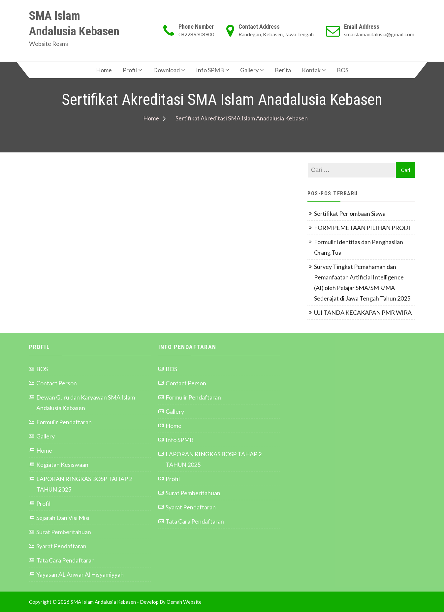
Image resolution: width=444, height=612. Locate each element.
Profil (130, 70)
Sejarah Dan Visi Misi (62, 517)
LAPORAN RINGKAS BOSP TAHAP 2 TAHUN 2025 (84, 484)
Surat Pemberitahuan (63, 531)
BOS (342, 70)
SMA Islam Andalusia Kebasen (74, 23)
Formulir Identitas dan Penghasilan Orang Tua (358, 247)
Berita (283, 70)
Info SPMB (210, 70)
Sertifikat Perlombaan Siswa (350, 213)
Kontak (311, 70)
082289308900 (196, 34)
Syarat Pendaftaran (61, 546)
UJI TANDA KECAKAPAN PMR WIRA (363, 312)
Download (166, 70)
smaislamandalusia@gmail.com (379, 34)
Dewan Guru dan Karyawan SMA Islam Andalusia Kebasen (85, 402)
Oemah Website (184, 602)
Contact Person (56, 383)
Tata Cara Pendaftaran (65, 560)
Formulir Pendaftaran (64, 422)
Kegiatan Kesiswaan (62, 464)
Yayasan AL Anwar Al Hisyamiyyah (80, 574)
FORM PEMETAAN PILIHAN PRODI (362, 227)
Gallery (249, 70)
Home (104, 70)
